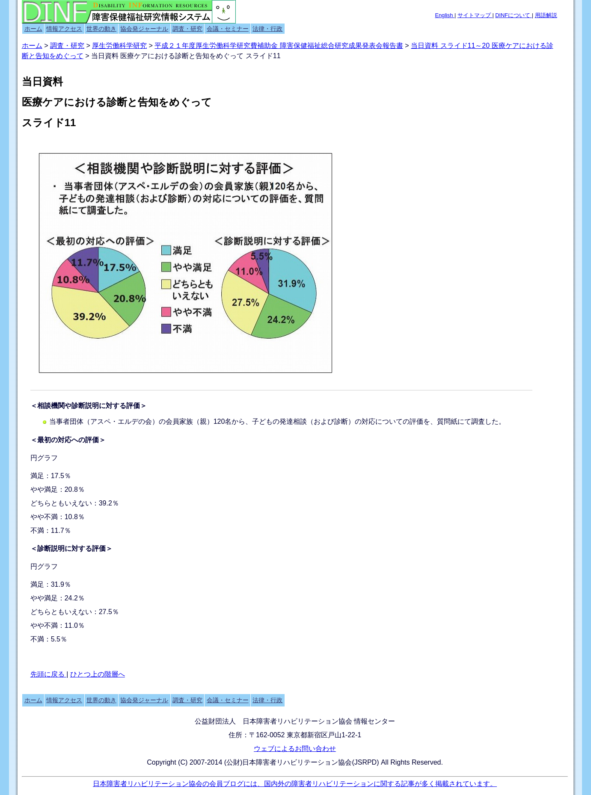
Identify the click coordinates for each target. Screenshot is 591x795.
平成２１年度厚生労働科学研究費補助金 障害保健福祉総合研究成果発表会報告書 (278, 45)
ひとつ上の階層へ (97, 674)
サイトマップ (475, 15)
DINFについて (513, 15)
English (444, 15)
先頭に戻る (48, 674)
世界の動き (101, 28)
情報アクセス (64, 28)
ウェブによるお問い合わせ (295, 748)
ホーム (33, 28)
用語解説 (546, 15)
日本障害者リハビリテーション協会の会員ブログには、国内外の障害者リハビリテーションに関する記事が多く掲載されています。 (295, 783)
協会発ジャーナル (144, 28)
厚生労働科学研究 (119, 45)
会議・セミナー (228, 28)
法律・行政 (267, 28)
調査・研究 (187, 28)
